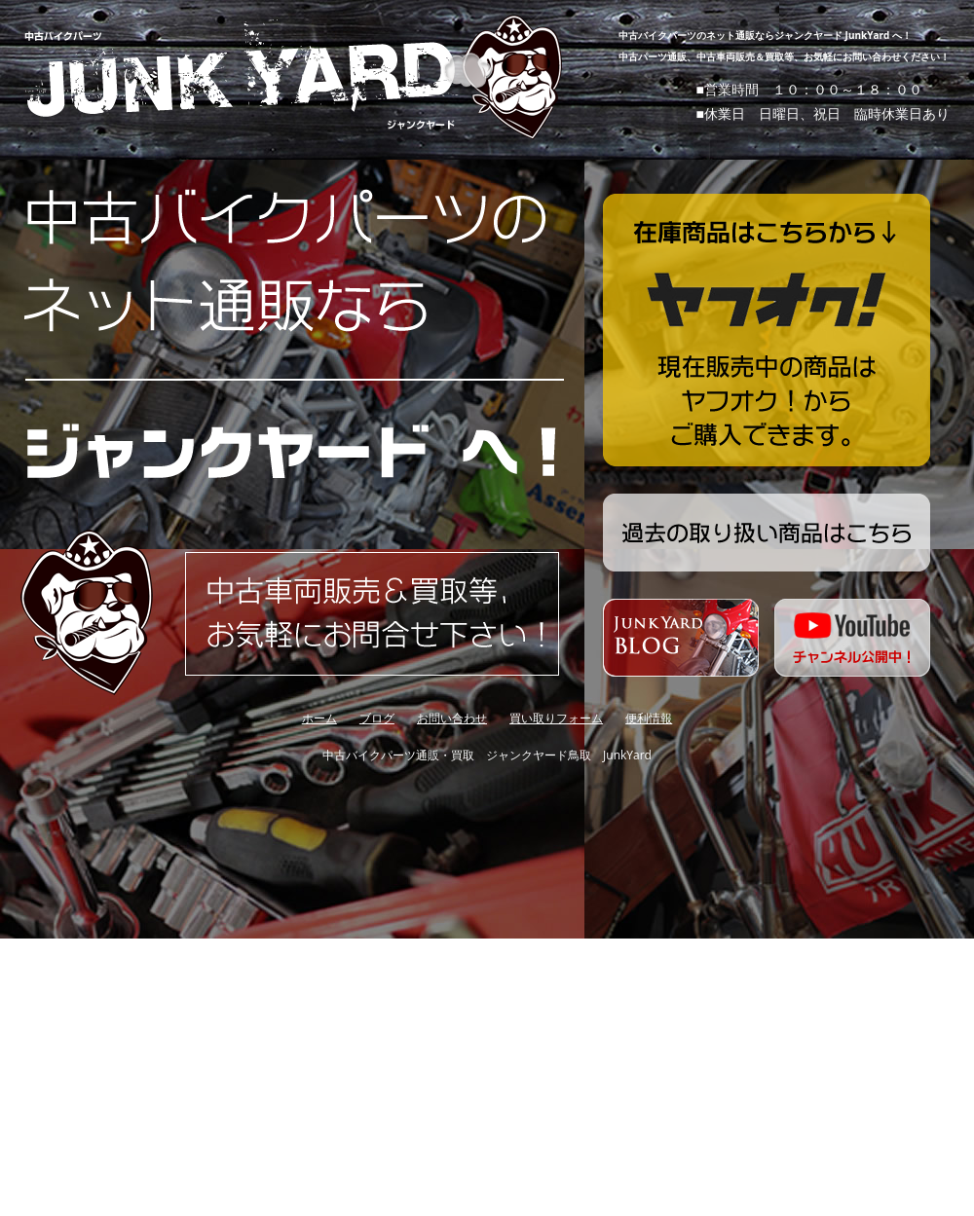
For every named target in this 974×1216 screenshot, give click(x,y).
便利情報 (648, 718)
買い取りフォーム (556, 718)
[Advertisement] (314, 976)
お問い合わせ (452, 718)
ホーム (319, 718)
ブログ (376, 718)
